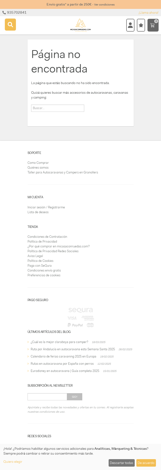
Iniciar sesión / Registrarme (46, 207)
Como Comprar (38, 163)
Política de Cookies (40, 261)
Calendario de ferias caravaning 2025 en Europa (63, 356)
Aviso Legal (35, 256)
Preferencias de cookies (44, 275)
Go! (74, 397)
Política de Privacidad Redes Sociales (53, 251)
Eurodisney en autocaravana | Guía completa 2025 (65, 371)
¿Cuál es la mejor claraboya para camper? (59, 342)
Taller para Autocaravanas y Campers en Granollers (63, 172)
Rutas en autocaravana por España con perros (62, 364)
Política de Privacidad (42, 241)
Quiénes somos (38, 167)
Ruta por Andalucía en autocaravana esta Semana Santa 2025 (73, 349)
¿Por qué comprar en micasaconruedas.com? (59, 246)
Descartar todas (121, 463)
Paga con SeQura (40, 266)
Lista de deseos (38, 212)
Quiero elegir (12, 461)
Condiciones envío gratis (44, 270)
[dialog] (80, 457)
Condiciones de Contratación (47, 237)
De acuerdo (146, 463)
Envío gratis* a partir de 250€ (81, 4)
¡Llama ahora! (149, 12)
